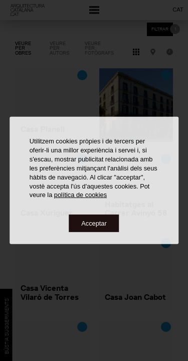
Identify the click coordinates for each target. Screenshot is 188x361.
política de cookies (80, 195)
